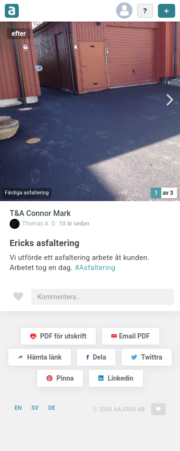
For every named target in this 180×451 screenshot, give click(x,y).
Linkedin (115, 378)
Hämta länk (39, 357)
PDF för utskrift (58, 336)
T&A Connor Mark (40, 213)
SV (34, 408)
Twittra (146, 357)
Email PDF (130, 336)
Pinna (60, 378)
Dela (96, 357)
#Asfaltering (94, 267)
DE (51, 408)
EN (18, 408)
